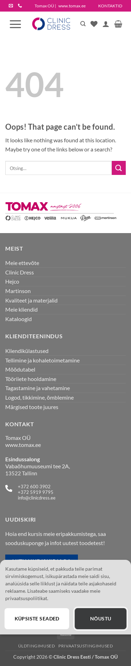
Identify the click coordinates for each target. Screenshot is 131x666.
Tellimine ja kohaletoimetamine (42, 360)
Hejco (12, 281)
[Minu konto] (105, 24)
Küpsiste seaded (37, 618)
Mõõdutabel (20, 369)
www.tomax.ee (23, 444)
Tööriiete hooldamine (30, 378)
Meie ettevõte (22, 262)
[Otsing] (83, 23)
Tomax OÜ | (60, 5)
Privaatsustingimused (85, 645)
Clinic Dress (19, 272)
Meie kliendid (21, 309)
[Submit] (119, 168)
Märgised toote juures (31, 406)
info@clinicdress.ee (37, 498)
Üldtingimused (36, 645)
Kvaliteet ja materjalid (31, 300)
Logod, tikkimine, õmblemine (39, 397)
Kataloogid (18, 318)
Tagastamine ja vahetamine (37, 388)
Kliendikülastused (27, 350)
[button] (15, 23)
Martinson (18, 290)
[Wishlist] (93, 24)
